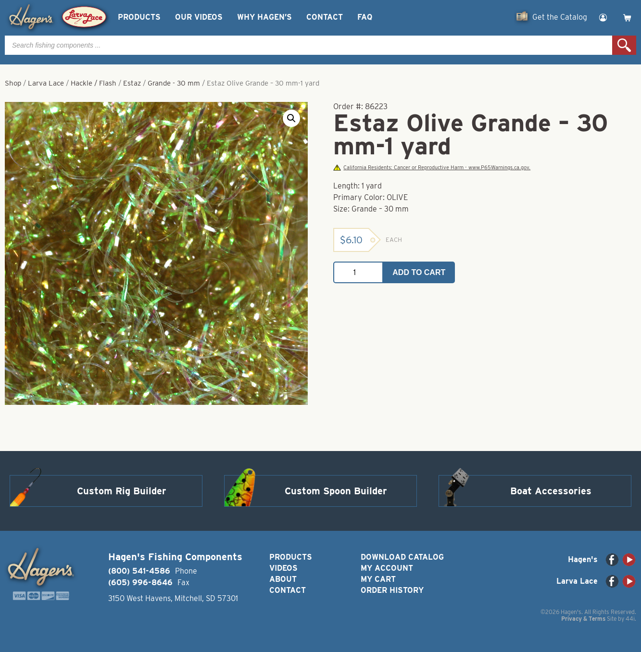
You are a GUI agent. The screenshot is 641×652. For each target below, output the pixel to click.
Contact (324, 17)
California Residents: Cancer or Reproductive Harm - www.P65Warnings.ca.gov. (431, 167)
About (283, 579)
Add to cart (418, 272)
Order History (392, 590)
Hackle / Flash (93, 83)
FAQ (364, 17)
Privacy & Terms (583, 618)
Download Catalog (402, 557)
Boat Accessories (550, 491)
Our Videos (199, 17)
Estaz (132, 83)
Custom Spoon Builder (336, 491)
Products (139, 17)
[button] (291, 118)
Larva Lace (46, 83)
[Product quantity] (358, 272)
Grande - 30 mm (174, 83)
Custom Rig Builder (121, 491)
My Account (387, 568)
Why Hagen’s (264, 17)
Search (624, 45)
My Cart (378, 579)
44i (630, 618)
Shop (13, 83)
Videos (283, 568)
